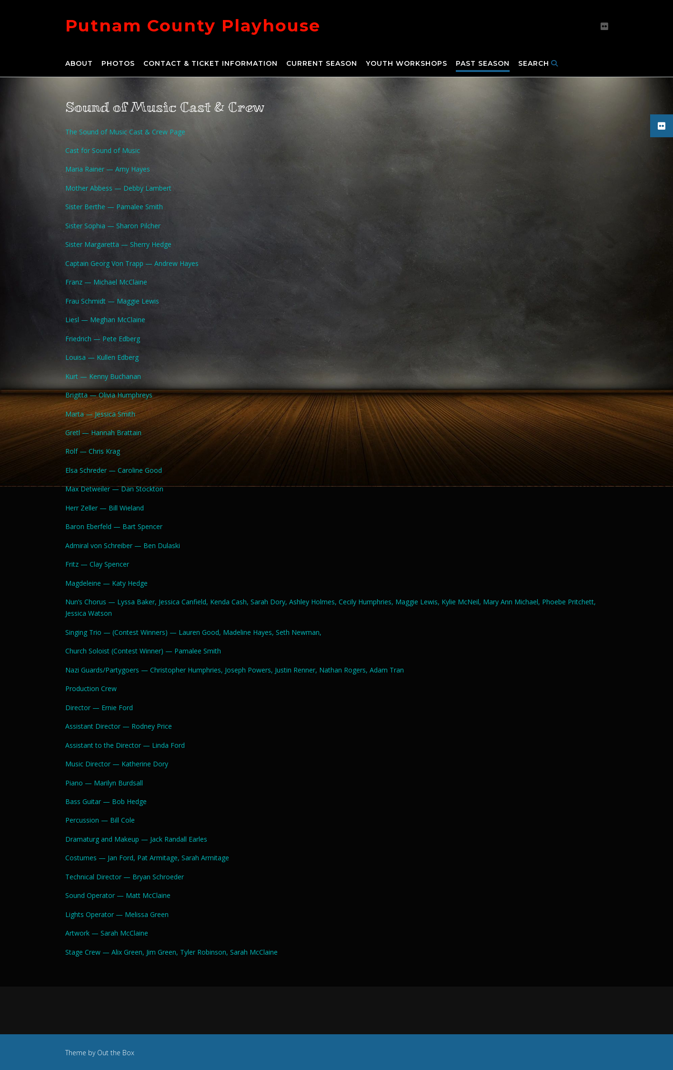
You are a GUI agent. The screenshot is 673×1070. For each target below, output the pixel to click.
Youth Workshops (406, 64)
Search (538, 64)
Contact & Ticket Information (210, 64)
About (79, 64)
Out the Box (115, 1052)
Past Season (483, 64)
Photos (118, 64)
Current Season (321, 64)
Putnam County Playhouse (193, 25)
